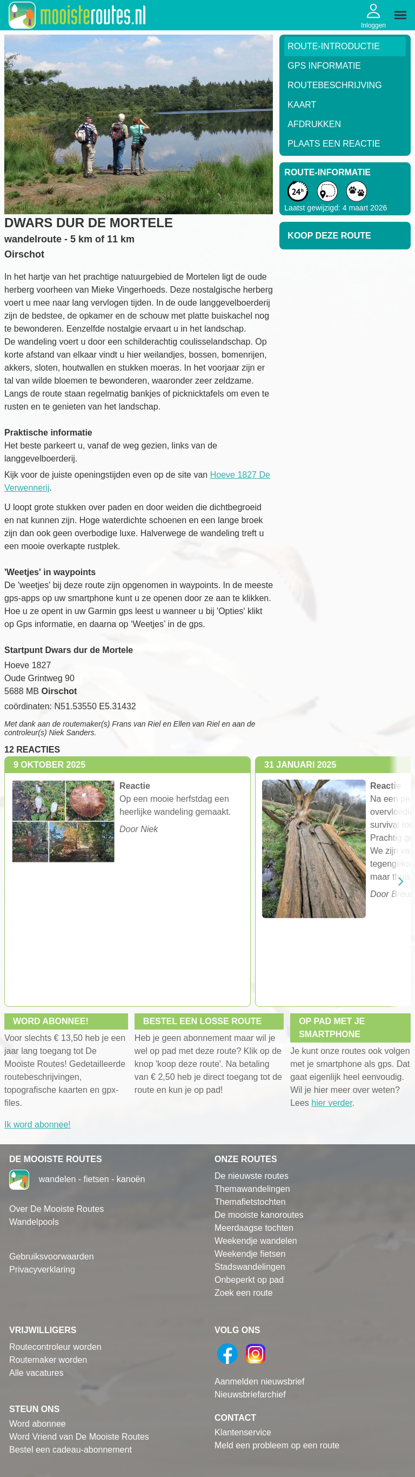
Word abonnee (37, 1423)
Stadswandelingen (250, 1266)
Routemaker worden (48, 1359)
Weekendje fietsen (250, 1253)
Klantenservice (243, 1432)
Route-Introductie (333, 46)
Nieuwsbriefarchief (250, 1394)
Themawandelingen (252, 1189)
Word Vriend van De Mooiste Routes (79, 1436)
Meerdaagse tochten (254, 1227)
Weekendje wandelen (256, 1240)
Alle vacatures (36, 1372)
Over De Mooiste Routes (56, 1209)
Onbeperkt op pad (249, 1279)
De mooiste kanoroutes (259, 1214)
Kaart (301, 104)
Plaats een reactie (333, 143)
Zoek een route (244, 1292)
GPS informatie (324, 65)
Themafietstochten (250, 1201)
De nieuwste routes (252, 1176)
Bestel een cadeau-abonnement (70, 1449)
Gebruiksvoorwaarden (51, 1256)
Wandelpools (34, 1222)
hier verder (331, 1102)
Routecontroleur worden (55, 1346)
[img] (400, 15)
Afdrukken (314, 124)
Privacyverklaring (42, 1269)
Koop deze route (329, 235)
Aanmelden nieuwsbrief (259, 1381)
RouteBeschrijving (334, 85)
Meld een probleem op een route (277, 1445)
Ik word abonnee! (37, 1124)
